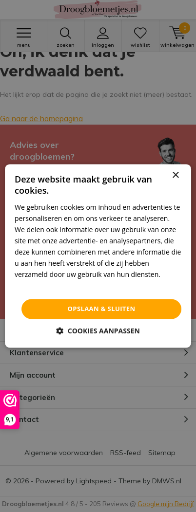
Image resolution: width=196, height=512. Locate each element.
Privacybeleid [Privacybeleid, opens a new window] (36, 286)
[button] (98, 331)
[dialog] (98, 255)
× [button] (175, 175)
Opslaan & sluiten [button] (102, 308)
